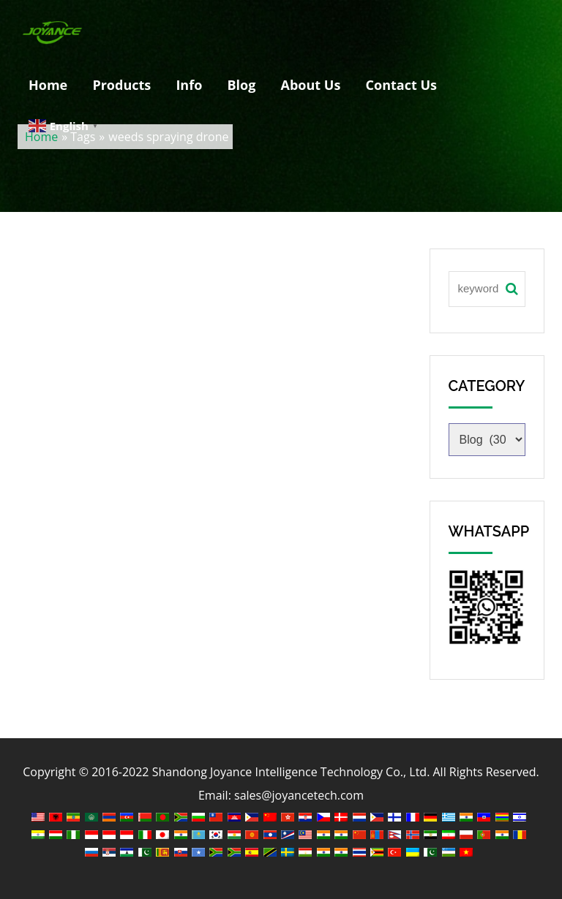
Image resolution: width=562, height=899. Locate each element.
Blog (241, 85)
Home (48, 85)
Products (121, 85)
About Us (311, 85)
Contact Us (401, 85)
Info (189, 85)
